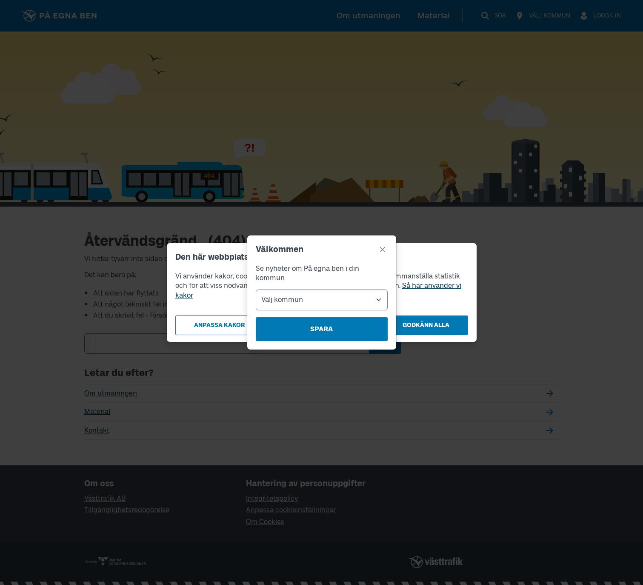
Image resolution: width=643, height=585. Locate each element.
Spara (321, 329)
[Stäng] (382, 249)
